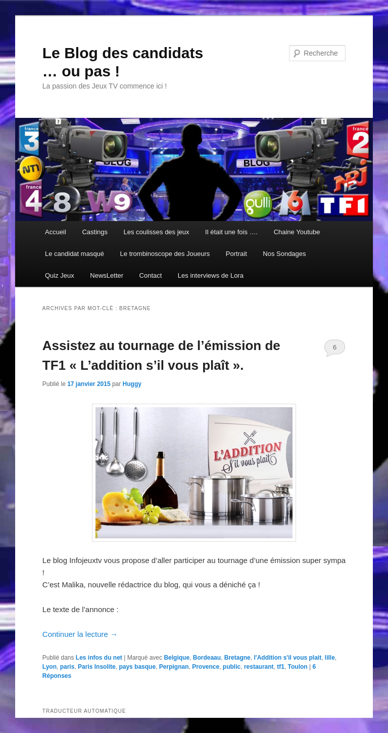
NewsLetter (106, 275)
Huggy (132, 383)
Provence (205, 666)
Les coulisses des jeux (156, 232)
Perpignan (174, 666)
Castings (95, 232)
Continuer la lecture (80, 634)
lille (330, 657)
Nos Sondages (284, 253)
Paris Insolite (97, 666)
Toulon (298, 666)
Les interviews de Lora (211, 275)
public (231, 666)
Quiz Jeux (59, 275)
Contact (150, 275)
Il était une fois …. (231, 232)
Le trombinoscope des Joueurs (165, 253)
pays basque (137, 666)
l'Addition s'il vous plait (287, 657)
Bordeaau (207, 657)
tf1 (280, 666)
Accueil (55, 232)
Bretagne (237, 657)
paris (67, 666)
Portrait (236, 253)
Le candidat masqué (74, 253)
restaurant (259, 666)
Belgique (176, 657)
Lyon (49, 666)
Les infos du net (99, 657)
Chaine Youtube (297, 232)
